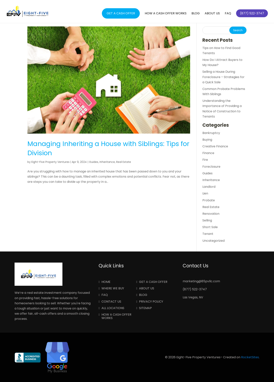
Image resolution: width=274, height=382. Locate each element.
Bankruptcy (211, 133)
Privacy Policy (151, 302)
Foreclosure (211, 166)
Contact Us (111, 302)
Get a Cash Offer (121, 13)
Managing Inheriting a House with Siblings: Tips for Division (108, 148)
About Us (212, 14)
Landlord (208, 186)
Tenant (207, 234)
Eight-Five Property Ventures (50, 162)
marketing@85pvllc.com (201, 281)
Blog (195, 14)
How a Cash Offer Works (165, 14)
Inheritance (107, 162)
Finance (208, 153)
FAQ (228, 14)
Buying (207, 139)
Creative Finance (215, 146)
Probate (208, 200)
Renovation (210, 213)
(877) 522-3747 (195, 289)
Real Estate (123, 162)
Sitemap (145, 308)
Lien (205, 193)
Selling (207, 220)
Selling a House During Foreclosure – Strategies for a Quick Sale (223, 76)
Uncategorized (213, 240)
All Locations (112, 308)
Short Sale (210, 227)
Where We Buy (112, 289)
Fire (205, 160)
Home (105, 282)
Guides (93, 162)
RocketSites (250, 357)
